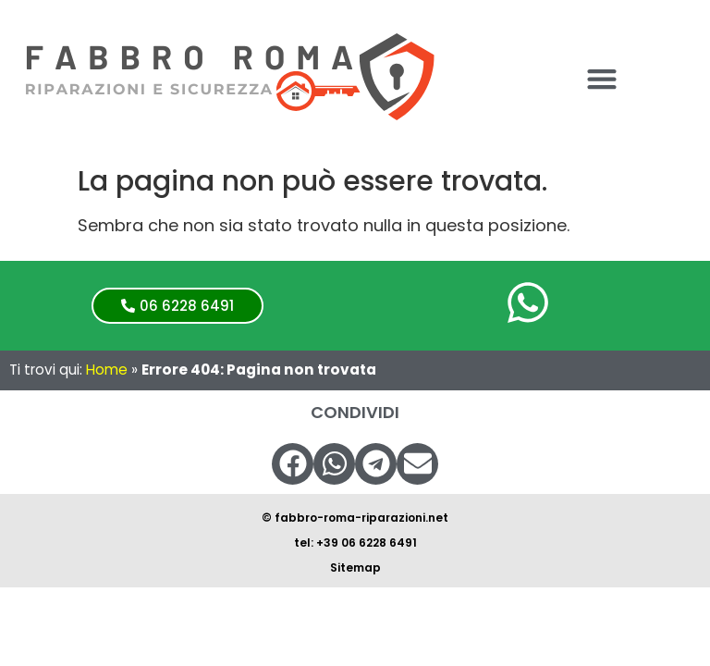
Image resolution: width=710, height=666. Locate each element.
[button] (602, 79)
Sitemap (355, 567)
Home (107, 369)
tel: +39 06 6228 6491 (355, 542)
